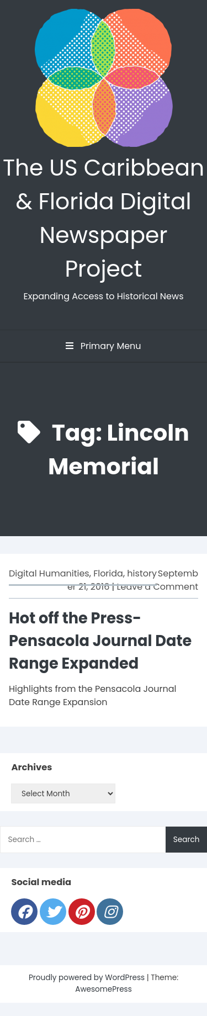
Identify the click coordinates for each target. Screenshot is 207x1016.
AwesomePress (103, 989)
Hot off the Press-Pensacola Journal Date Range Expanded (100, 640)
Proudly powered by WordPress (88, 977)
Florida (108, 573)
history (142, 573)
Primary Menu (103, 346)
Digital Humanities (49, 573)
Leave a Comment (157, 586)
